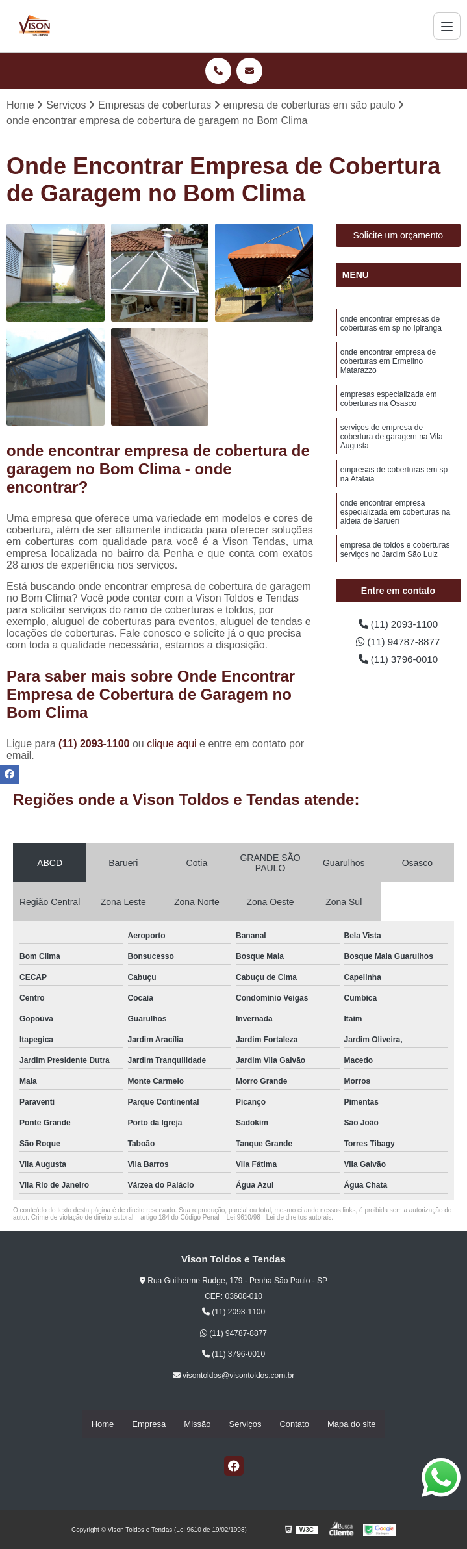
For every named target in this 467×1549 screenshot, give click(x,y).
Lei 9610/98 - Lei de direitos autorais (279, 1218)
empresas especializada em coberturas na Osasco (388, 401)
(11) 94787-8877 (397, 642)
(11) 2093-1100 (95, 744)
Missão (197, 1424)
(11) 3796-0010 (398, 661)
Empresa (149, 1424)
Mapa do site (351, 1424)
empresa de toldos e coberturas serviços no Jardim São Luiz (395, 554)
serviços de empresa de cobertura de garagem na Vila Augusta (391, 440)
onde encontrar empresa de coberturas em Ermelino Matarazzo (388, 363)
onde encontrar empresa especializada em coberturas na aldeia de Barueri (395, 516)
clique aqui (172, 744)
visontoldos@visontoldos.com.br (234, 1376)
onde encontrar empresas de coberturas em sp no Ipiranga (391, 324)
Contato (294, 1424)
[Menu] (447, 26)
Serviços (245, 1424)
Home (103, 1424)
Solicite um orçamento (398, 236)
